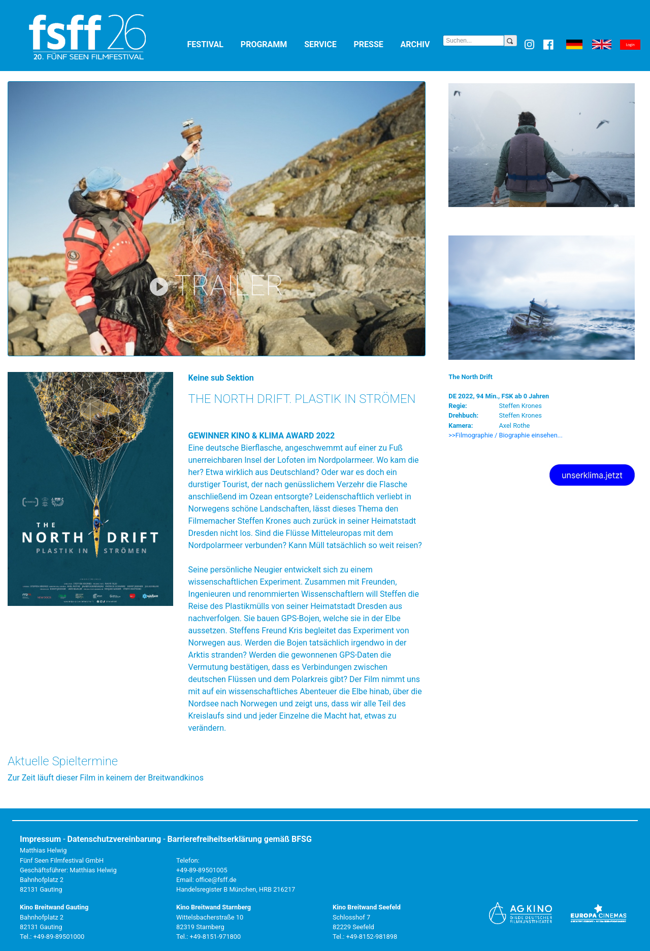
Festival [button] (212, 44)
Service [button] (326, 44)
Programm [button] (270, 44)
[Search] (473, 40)
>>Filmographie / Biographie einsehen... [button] (505, 435)
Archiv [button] (422, 44)
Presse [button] (375, 44)
